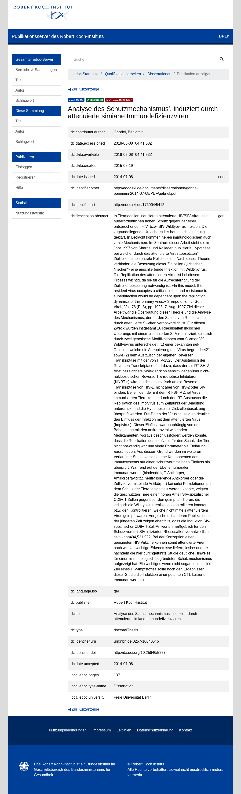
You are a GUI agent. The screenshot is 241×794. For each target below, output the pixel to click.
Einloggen (23, 167)
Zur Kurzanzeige (85, 89)
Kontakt (185, 730)
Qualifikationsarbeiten (123, 74)
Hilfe (19, 188)
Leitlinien (124, 730)
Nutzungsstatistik (29, 213)
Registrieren (25, 177)
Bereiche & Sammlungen (36, 70)
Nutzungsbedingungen (68, 730)
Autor (19, 90)
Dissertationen (159, 74)
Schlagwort (24, 100)
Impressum (101, 730)
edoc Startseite (86, 74)
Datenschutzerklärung (155, 730)
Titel (18, 80)
